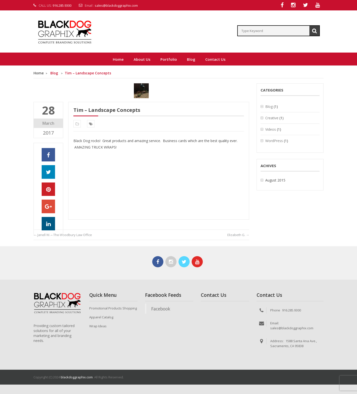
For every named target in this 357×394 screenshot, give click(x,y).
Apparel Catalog (101, 317)
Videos (270, 129)
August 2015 (275, 180)
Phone (275, 310)
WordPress (274, 141)
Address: (277, 341)
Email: (274, 323)
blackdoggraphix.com (77, 377)
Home (38, 73)
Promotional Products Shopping (113, 308)
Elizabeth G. (238, 235)
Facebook (160, 309)
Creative (271, 118)
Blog (54, 73)
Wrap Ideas (98, 326)
